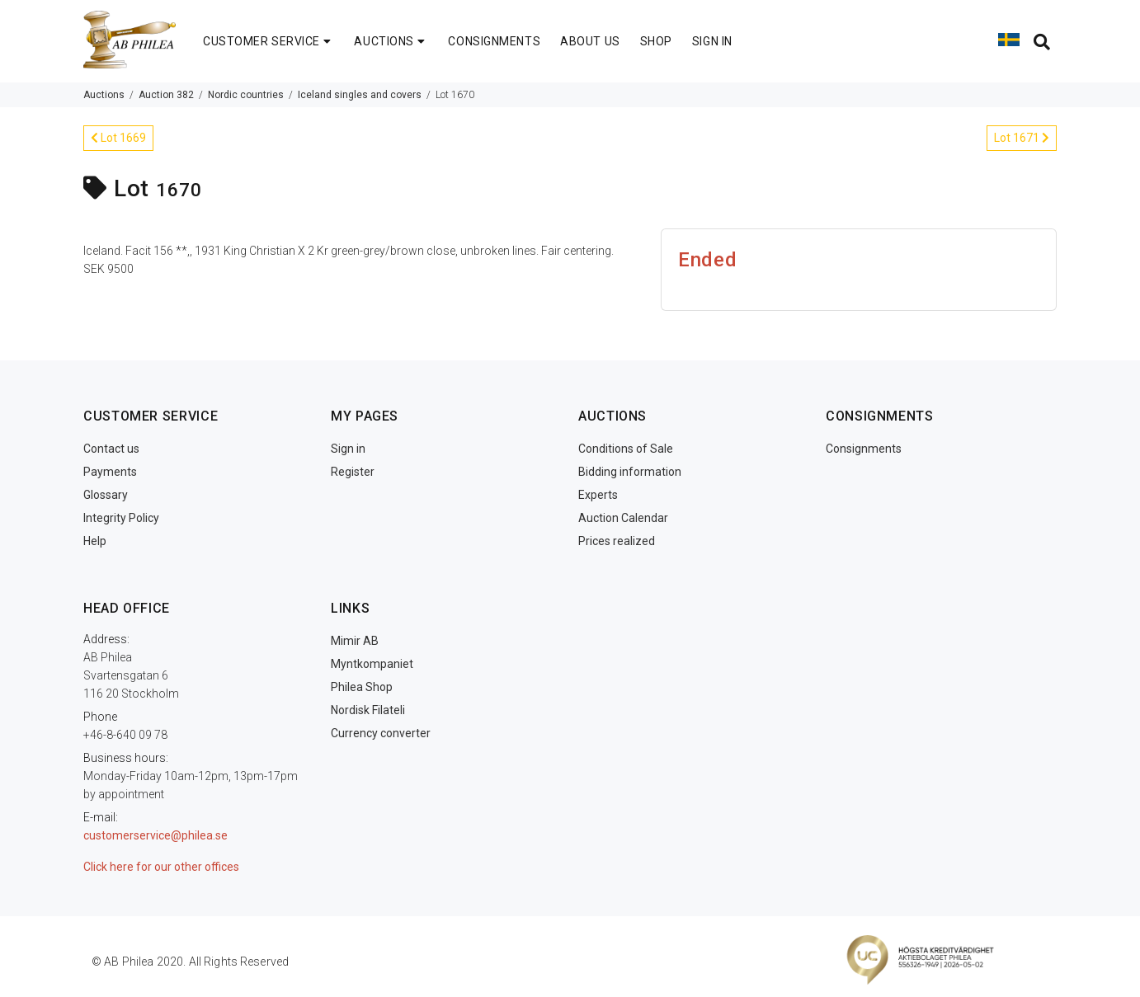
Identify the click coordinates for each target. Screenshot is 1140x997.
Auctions (104, 95)
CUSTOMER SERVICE (268, 41)
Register (353, 471)
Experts (598, 494)
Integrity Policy (121, 517)
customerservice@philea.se (155, 835)
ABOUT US (589, 41)
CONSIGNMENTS (494, 41)
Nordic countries (246, 95)
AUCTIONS (391, 41)
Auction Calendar (623, 517)
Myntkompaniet (372, 663)
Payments (110, 471)
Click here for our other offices (161, 866)
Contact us (111, 448)
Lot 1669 (118, 137)
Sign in (348, 448)
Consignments (864, 448)
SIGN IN (712, 41)
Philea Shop (362, 687)
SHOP (656, 41)
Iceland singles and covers (360, 95)
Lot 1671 (1021, 137)
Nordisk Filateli (368, 710)
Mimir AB (355, 640)
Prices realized (616, 541)
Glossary (105, 494)
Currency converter (381, 733)
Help (94, 541)
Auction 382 (166, 95)
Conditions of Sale (625, 448)
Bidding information (629, 471)
